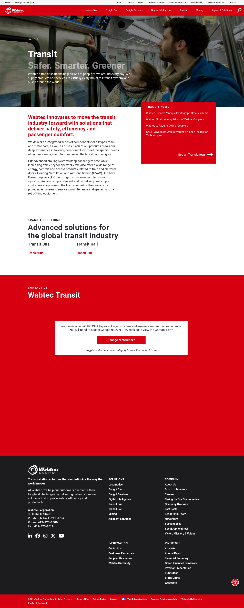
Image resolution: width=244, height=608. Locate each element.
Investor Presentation (178, 568)
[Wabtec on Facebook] (37, 536)
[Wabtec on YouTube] (61, 536)
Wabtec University (119, 563)
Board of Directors (176, 489)
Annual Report (173, 553)
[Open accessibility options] (235, 582)
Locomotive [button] (91, 10)
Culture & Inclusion (177, 2)
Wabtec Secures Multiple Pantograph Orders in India (177, 113)
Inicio (32, 39)
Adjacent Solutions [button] (221, 10)
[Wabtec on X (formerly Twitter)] (53, 536)
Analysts (170, 548)
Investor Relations (216, 2)
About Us (170, 484)
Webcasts (171, 582)
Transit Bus (35, 253)
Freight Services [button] (134, 10)
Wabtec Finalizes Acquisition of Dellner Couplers (175, 119)
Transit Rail (84, 253)
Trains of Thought (156, 2)
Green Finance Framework (181, 563)
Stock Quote (172, 577)
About (119, 2)
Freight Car (115, 489)
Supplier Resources (120, 558)
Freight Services (118, 494)
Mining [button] (199, 10)
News (140, 2)
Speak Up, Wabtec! (176, 528)
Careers (130, 2)
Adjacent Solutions (119, 518)
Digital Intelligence (119, 499)
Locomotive (115, 484)
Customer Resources (121, 553)
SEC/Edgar (171, 573)
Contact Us (115, 548)
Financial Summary (176, 558)
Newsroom (171, 518)
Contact (232, 2)
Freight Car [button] (112, 10)
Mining (112, 514)
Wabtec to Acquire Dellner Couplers (167, 125)
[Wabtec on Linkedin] (30, 536)
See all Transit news (195, 154)
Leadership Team (175, 514)
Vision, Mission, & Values (180, 533)
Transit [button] (184, 10)
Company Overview (176, 504)
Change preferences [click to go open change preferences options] (121, 340)
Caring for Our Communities (182, 499)
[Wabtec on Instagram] (45, 536)
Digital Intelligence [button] (161, 10)
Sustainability (197, 2)
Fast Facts (171, 509)
